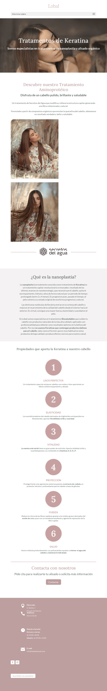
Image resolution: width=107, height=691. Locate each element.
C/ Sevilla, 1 (31, 608)
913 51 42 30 (31, 616)
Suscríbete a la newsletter (23, 676)
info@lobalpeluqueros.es (36, 651)
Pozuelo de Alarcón (34, 611)
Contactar (53, 582)
